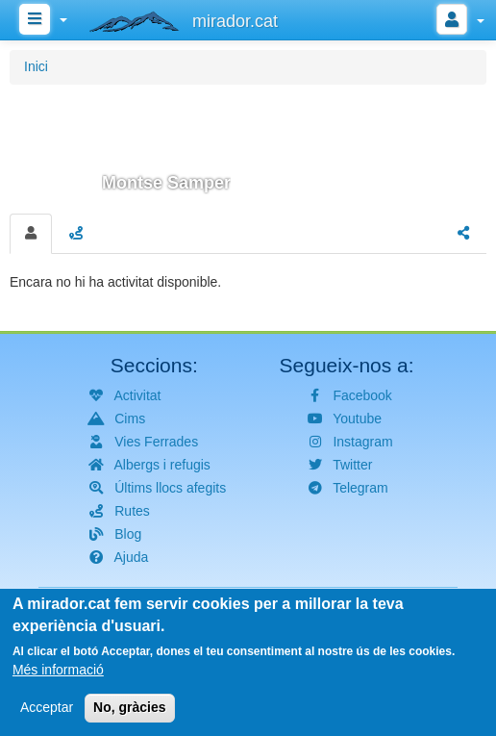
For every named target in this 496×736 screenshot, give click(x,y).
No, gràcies (129, 714)
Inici (36, 66)
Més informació (58, 676)
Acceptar (46, 714)
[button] (248, 146)
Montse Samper (166, 182)
